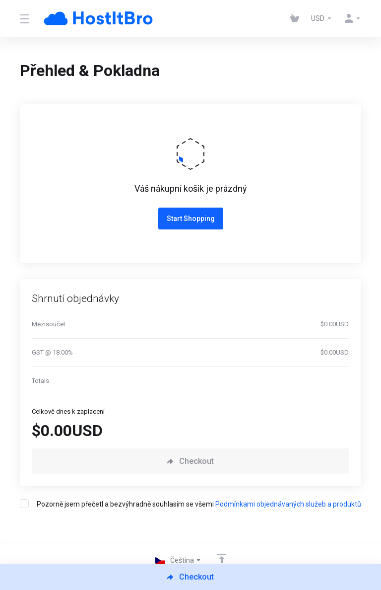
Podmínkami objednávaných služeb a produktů (288, 504)
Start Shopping (191, 218)
